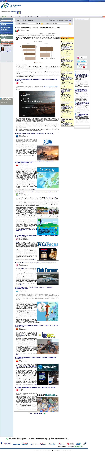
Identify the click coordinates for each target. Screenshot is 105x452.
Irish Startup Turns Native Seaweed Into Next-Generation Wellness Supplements (66, 55)
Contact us (4, 102)
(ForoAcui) (22, 335)
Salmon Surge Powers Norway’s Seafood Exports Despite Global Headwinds (66, 66)
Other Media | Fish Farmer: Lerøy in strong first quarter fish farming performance (35, 262)
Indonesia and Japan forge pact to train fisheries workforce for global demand (67, 124)
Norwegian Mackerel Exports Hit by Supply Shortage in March (67, 61)
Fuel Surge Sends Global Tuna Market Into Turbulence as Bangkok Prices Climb (67, 107)
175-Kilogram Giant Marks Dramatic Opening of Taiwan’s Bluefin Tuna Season (66, 91)
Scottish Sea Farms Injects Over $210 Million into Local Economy (67, 119)
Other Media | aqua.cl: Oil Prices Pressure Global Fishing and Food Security (34, 133)
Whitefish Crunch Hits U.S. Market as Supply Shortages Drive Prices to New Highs (67, 78)
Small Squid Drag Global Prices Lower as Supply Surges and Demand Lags (66, 96)
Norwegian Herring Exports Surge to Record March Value (67, 43)
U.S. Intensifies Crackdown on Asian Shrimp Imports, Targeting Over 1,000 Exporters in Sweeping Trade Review (67, 48)
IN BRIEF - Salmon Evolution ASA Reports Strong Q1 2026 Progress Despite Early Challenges (67, 84)
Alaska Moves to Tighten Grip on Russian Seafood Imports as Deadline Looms (67, 102)
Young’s (17, 242)
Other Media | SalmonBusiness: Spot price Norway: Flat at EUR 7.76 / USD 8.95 (35, 387)
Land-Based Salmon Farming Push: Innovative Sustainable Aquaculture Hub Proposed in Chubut (67, 72)
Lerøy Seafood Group (23, 268)
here (33, 155)
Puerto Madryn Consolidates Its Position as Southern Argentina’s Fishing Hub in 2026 (67, 113)
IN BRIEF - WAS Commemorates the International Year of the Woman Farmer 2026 (36, 192)
